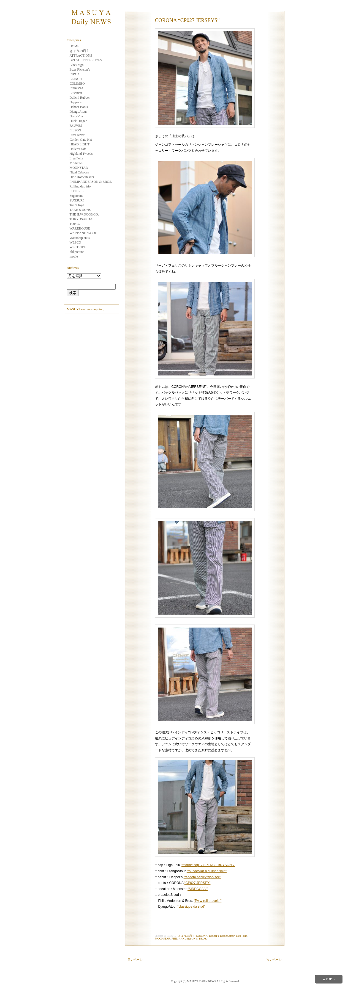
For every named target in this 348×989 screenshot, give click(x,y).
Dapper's (214, 935)
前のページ (135, 959)
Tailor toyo (77, 205)
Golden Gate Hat (81, 140)
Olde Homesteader (82, 177)
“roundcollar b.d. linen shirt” (207, 871)
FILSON (75, 130)
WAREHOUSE (80, 228)
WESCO (75, 242)
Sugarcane (76, 196)
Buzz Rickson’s (80, 69)
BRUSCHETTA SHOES (86, 60)
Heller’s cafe (78, 149)
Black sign (77, 65)
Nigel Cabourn (79, 172)
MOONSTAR (79, 168)
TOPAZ (75, 224)
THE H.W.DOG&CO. (84, 214)
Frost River (77, 135)
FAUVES (76, 126)
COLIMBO (77, 83)
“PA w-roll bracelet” (207, 901)
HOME (74, 46)
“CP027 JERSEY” (197, 883)
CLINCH (76, 79)
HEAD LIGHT (79, 144)
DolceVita (76, 116)
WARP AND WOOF (83, 233)
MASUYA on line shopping (85, 309)
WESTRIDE (78, 247)
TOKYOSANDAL (82, 219)
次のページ (274, 959)
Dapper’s (76, 102)
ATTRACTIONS (81, 55)
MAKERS (76, 163)
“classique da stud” (191, 906)
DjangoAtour (78, 112)
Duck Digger (78, 121)
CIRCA (75, 74)
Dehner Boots (79, 107)
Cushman (76, 93)
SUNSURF (77, 200)
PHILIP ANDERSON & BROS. (91, 182)
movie (74, 256)
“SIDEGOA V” (197, 889)
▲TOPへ (328, 979)
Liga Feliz (76, 158)
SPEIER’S (77, 191)
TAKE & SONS (80, 210)
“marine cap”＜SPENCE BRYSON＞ (208, 865)
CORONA (77, 88)
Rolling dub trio (80, 186)
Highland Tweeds (81, 154)
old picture (77, 252)
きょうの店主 (79, 51)
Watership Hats (80, 238)
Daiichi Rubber (80, 98)
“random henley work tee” (202, 877)
